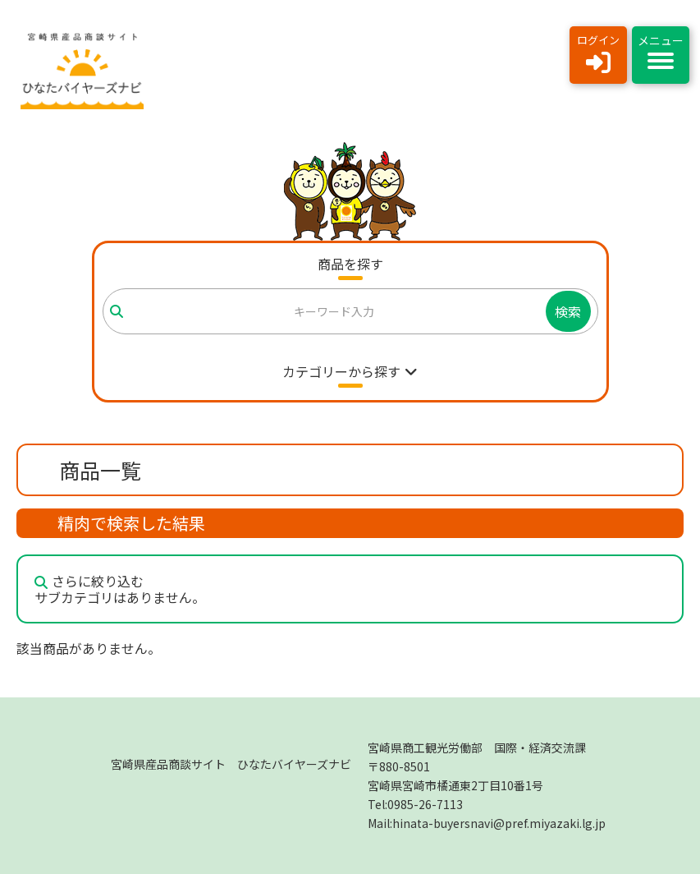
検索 (568, 311)
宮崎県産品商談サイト (231, 764)
